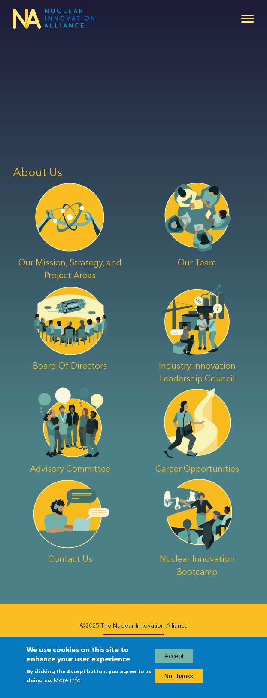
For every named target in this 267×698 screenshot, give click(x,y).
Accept (174, 658)
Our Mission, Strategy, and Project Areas (69, 268)
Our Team (197, 262)
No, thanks (178, 678)
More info (67, 682)
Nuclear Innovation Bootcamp (197, 565)
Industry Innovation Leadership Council (197, 372)
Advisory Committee (70, 468)
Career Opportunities (197, 468)
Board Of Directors (70, 365)
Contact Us (70, 559)
